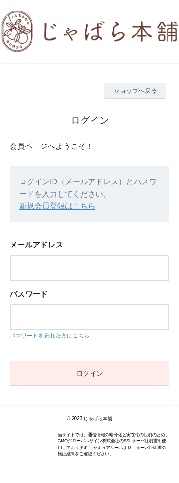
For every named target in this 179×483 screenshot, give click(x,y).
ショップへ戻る (135, 90)
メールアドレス (36, 245)
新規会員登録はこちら (57, 206)
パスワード (29, 294)
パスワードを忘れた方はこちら (50, 335)
